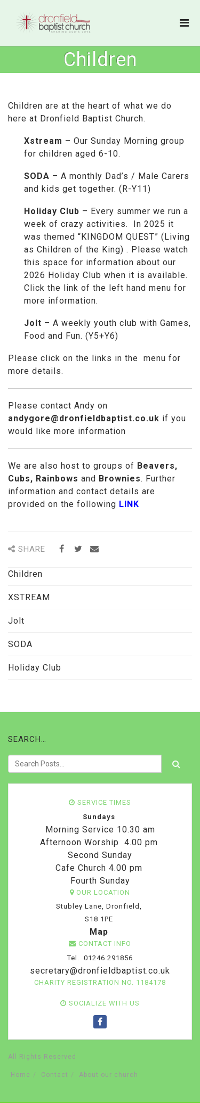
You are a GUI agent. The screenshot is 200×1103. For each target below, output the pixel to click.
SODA (20, 644)
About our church (108, 1075)
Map (99, 932)
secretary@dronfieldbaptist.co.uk (98, 971)
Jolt (16, 621)
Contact (54, 1075)
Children (25, 574)
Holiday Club (34, 668)
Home (20, 1075)
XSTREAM (29, 597)
